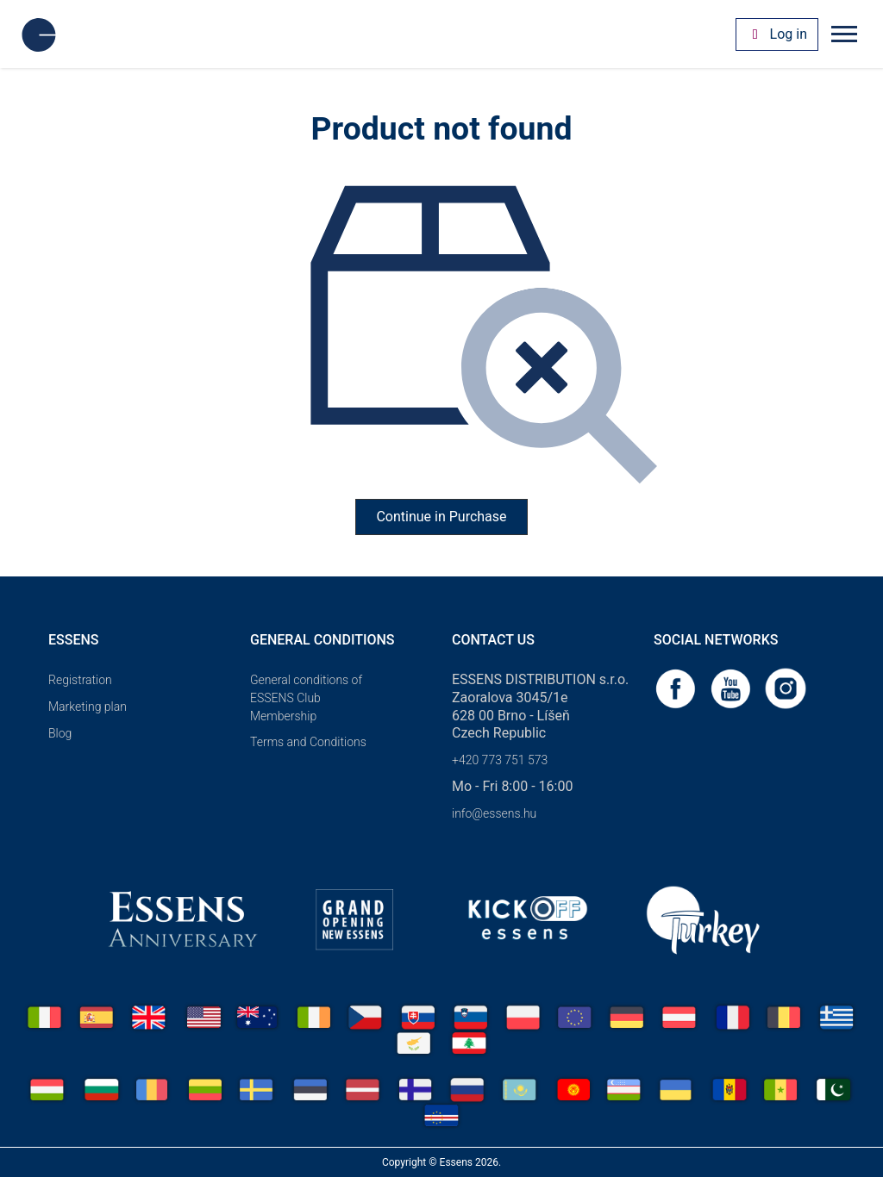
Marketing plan (87, 706)
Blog (60, 733)
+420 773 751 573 (500, 760)
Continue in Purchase (441, 516)
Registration (80, 680)
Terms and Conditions (308, 742)
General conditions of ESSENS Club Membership (306, 698)
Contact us (493, 640)
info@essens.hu (494, 813)
